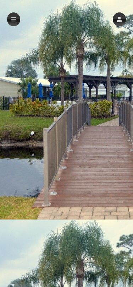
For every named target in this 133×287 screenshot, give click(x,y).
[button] (119, 19)
